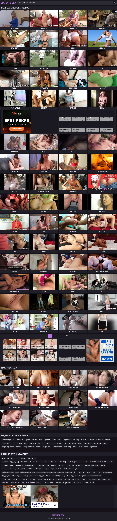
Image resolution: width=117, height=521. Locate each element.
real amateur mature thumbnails (100, 479)
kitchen (107, 440)
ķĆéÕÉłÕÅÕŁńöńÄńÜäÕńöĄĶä (31, 483)
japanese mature (31, 440)
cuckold (91, 440)
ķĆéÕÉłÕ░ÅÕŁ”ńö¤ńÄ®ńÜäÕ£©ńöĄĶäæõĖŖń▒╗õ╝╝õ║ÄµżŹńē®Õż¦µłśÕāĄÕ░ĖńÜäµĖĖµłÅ (46, 469)
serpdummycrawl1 (8, 440)
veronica (61, 465)
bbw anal (33, 443)
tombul (58, 483)
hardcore (41, 465)
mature (40, 443)
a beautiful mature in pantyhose (87, 465)
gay (79, 443)
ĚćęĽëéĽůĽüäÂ (78, 483)
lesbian (83, 440)
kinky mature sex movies (32, 447)
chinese (18, 447)
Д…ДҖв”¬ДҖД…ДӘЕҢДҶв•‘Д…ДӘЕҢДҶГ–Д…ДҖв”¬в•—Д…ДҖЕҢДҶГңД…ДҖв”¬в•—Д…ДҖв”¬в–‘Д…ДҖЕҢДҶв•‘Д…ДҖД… (44, 479)
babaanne (72, 443)
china (59, 440)
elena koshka (48, 483)
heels (85, 462)
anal (25, 443)
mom (41, 440)
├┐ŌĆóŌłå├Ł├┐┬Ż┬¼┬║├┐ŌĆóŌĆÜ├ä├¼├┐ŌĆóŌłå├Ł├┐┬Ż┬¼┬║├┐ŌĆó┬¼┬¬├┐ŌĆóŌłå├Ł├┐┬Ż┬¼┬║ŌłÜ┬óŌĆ (42, 462)
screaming (67, 447)
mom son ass (89, 483)
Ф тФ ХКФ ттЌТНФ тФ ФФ (97, 462)
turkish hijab (18, 443)
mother (82, 469)
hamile (102, 465)
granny (47, 440)
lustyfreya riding (7, 469)
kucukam (5, 465)
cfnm (80, 447)
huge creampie (51, 465)
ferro (3, 458)
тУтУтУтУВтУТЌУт (84, 472)
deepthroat (46, 447)
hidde (105, 443)
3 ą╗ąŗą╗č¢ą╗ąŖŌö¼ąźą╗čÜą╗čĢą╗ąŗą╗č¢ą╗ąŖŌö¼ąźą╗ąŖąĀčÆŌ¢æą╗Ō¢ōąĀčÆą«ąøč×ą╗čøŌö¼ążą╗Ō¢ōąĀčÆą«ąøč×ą (44, 476)
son (66, 443)
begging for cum (13, 458)
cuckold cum (15, 483)
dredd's (111, 462)
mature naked (107, 472)
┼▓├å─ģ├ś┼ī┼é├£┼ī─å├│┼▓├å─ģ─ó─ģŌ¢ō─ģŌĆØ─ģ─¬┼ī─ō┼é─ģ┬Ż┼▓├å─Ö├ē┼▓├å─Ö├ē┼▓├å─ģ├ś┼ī (38, 472)
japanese (20, 440)
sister (54, 440)
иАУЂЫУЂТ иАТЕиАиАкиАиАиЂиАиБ (22, 465)
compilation (97, 443)
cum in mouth (6, 443)
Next (66, 336)
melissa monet (50, 443)
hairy (86, 447)
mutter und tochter (94, 476)
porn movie (96, 472)
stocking (76, 440)
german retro (57, 447)
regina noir (67, 440)
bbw (74, 447)
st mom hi (99, 440)
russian (59, 443)
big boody (93, 447)
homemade (87, 443)
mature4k (5, 483)
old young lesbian (8, 447)
